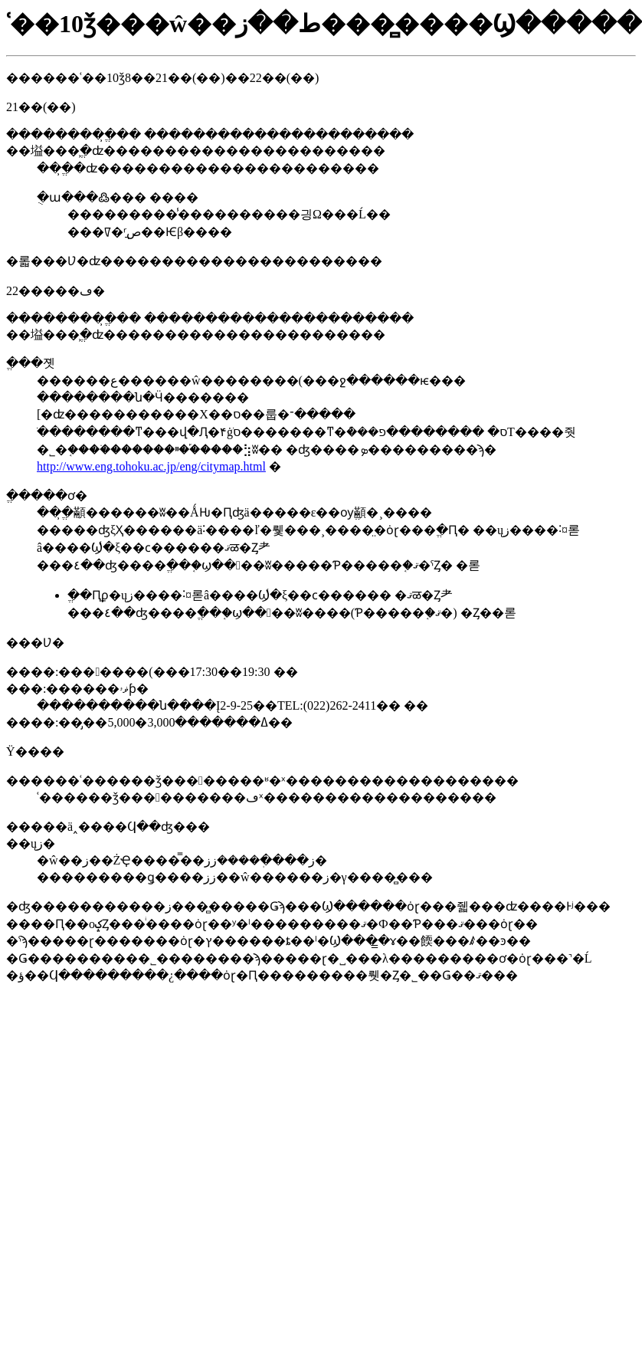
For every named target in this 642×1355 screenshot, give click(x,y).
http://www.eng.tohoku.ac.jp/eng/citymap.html (151, 466)
